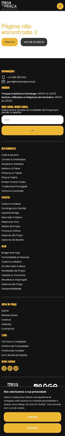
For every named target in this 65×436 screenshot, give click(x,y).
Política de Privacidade (15, 346)
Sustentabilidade (11, 288)
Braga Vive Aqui (11, 252)
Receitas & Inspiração (14, 279)
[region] (32, 411)
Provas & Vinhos (11, 231)
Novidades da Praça (13, 270)
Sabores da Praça (12, 235)
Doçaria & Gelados (13, 164)
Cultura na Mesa (11, 204)
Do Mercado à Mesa (13, 266)
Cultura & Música (11, 261)
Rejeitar (33, 428)
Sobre (5, 310)
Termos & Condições (14, 341)
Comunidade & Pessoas (15, 257)
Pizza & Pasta (9, 177)
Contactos (8, 328)
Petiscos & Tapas (12, 173)
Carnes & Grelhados (14, 159)
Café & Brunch (10, 155)
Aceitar (32, 416)
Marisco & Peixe (11, 168)
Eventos (6, 319)
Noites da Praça (11, 226)
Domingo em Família (14, 208)
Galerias (6, 324)
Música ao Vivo (10, 222)
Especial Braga (10, 213)
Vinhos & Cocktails (12, 191)
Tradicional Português (14, 186)
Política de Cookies (13, 350)
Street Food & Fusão (14, 182)
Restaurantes (10, 315)
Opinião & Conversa (13, 275)
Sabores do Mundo (13, 240)
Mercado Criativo (12, 217)
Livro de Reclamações (14, 355)
